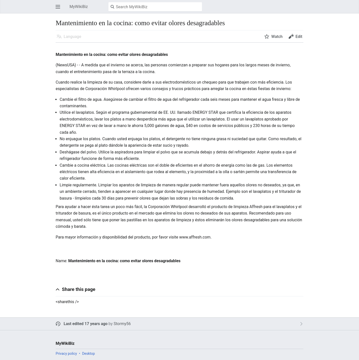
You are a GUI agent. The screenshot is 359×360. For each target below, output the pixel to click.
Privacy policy (66, 354)
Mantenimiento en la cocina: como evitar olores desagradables (124, 260)
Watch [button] (276, 36)
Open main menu (59, 9)
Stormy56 (122, 323)
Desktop (88, 354)
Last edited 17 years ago (85, 323)
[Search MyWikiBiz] (155, 6)
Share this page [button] (78, 289)
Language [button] (72, 36)
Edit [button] (298, 36)
